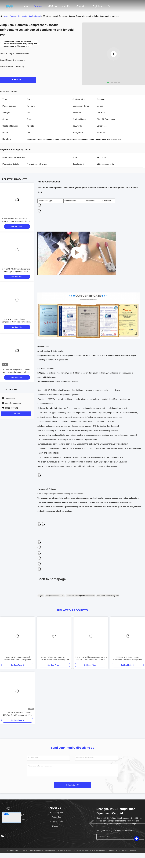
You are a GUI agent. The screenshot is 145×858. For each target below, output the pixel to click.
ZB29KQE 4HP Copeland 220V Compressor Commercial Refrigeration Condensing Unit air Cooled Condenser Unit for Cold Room (127, 658)
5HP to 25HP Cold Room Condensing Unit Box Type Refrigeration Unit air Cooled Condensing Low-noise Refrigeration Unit (91, 658)
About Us (66, 6)
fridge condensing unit (55, 596)
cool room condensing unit (108, 596)
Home (26, 6)
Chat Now (18, 79)
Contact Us (81, 6)
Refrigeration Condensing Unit (29, 16)
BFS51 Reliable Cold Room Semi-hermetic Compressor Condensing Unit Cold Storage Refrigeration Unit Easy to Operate (54, 658)
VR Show (52, 6)
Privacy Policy (12, 850)
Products (38, 6)
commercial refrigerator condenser (80, 596)
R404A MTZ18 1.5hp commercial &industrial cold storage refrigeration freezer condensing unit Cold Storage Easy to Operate (17, 658)
